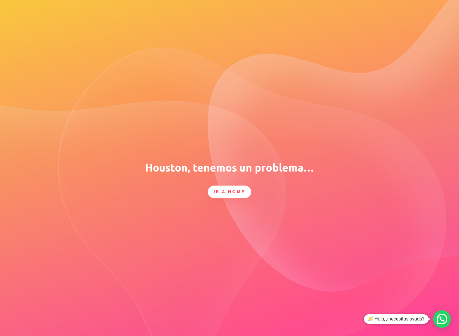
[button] (442, 319)
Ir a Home (229, 191)
